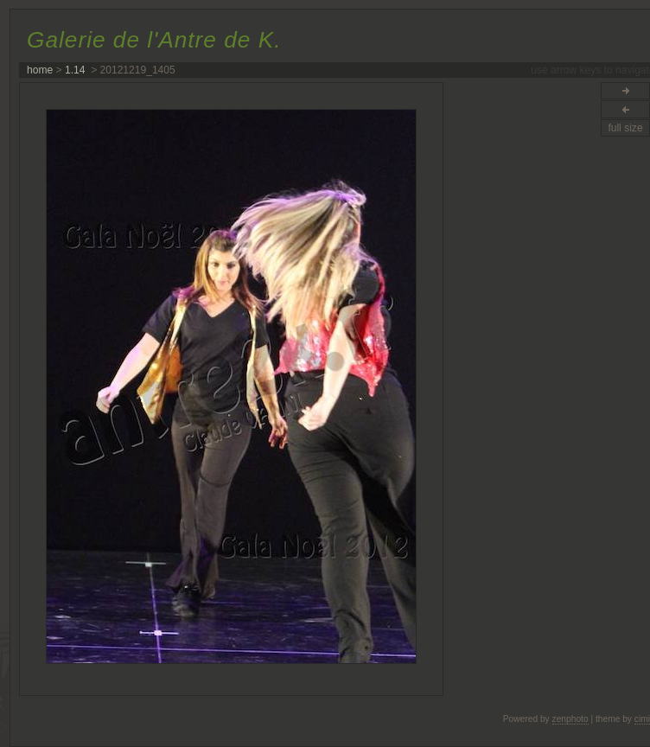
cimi (642, 719)
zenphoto (570, 719)
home (40, 70)
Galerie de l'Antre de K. (154, 40)
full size (625, 128)
